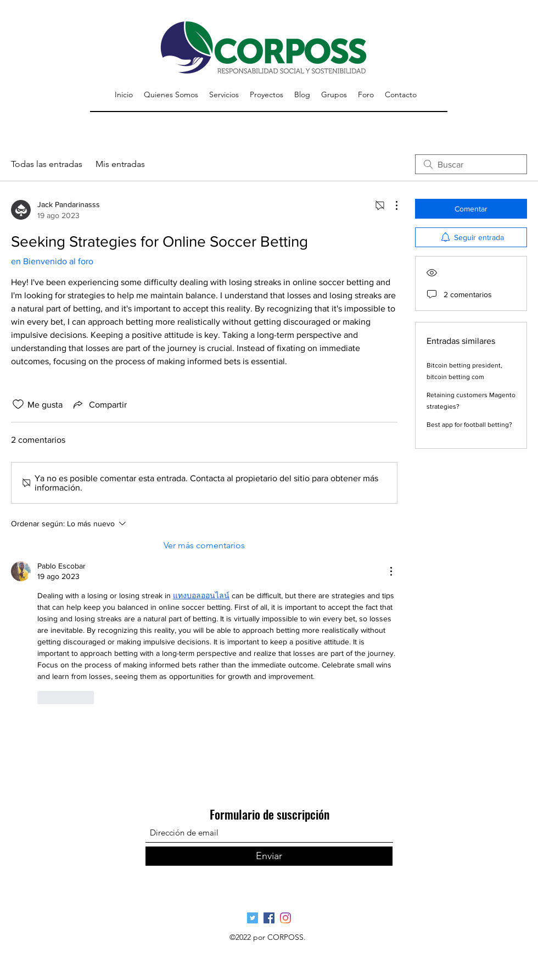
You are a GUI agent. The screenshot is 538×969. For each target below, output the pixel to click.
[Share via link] (99, 404)
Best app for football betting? (469, 424)
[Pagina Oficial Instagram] (285, 917)
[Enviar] (269, 856)
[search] (471, 164)
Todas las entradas (46, 164)
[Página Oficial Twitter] (252, 917)
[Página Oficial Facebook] (269, 917)
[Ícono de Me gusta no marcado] (18, 404)
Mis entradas (120, 164)
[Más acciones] (390, 205)
